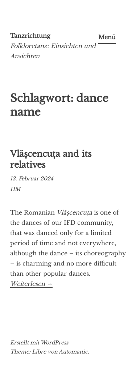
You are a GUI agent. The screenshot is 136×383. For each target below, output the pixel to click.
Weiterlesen (31, 284)
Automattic (73, 351)
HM (15, 189)
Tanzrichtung (30, 35)
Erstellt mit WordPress (39, 342)
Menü (107, 37)
